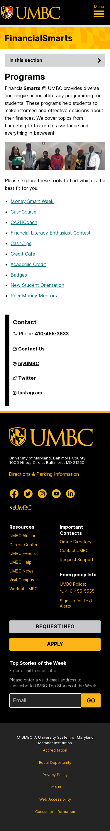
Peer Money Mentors (34, 296)
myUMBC (28, 365)
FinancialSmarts (38, 38)
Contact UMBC (74, 550)
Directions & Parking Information (44, 474)
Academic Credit (28, 264)
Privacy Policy (55, 775)
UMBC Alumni (22, 535)
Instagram (30, 394)
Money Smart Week (32, 201)
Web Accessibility (55, 799)
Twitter (27, 379)
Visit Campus (21, 579)
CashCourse (23, 212)
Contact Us (31, 349)
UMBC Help (20, 562)
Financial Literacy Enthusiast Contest (51, 233)
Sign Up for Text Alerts (76, 603)
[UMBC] (30, 12)
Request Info (55, 626)
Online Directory (76, 541)
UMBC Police (72, 584)
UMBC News (21, 570)
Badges (19, 275)
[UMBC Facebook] (14, 493)
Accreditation (55, 750)
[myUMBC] (20, 507)
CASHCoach (24, 222)
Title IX (55, 787)
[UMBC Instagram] (42, 493)
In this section (56, 60)
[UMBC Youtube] (56, 493)
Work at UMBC (23, 588)
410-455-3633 (52, 333)
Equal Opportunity (55, 762)
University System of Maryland (66, 737)
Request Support (76, 559)
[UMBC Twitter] (28, 493)
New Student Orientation (37, 285)
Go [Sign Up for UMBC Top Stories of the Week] (91, 700)
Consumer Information (55, 811)
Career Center (23, 544)
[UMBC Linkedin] (70, 493)
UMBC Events (22, 553)
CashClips (21, 243)
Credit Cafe (23, 254)
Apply (55, 644)
